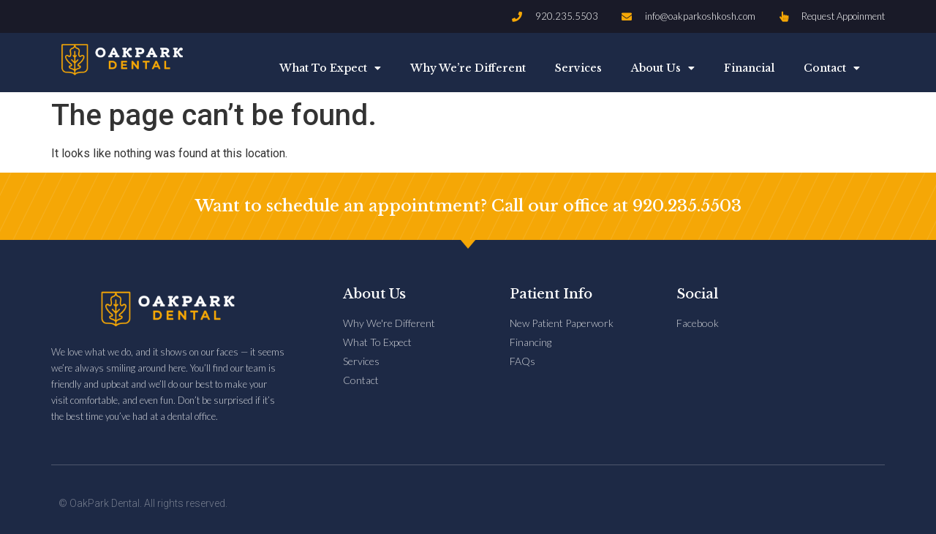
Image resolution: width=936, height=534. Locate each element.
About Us (663, 68)
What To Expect (330, 68)
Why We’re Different (468, 68)
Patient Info (551, 294)
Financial (749, 68)
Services (578, 68)
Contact (832, 68)
